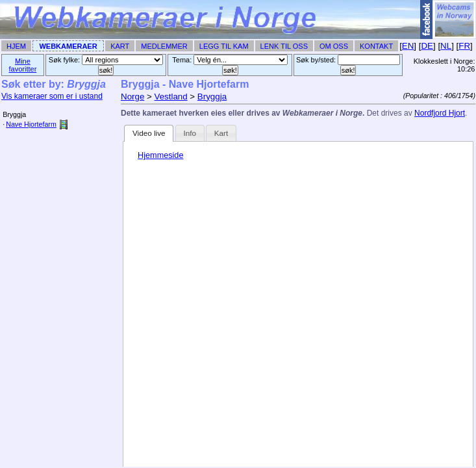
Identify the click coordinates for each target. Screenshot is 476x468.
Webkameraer (68, 46)
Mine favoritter (23, 65)
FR (464, 46)
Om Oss (333, 46)
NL (445, 46)
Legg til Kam (224, 46)
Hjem (16, 46)
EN (408, 46)
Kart (119, 46)
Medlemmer (164, 46)
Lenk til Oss (284, 46)
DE (427, 46)
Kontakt (376, 46)
